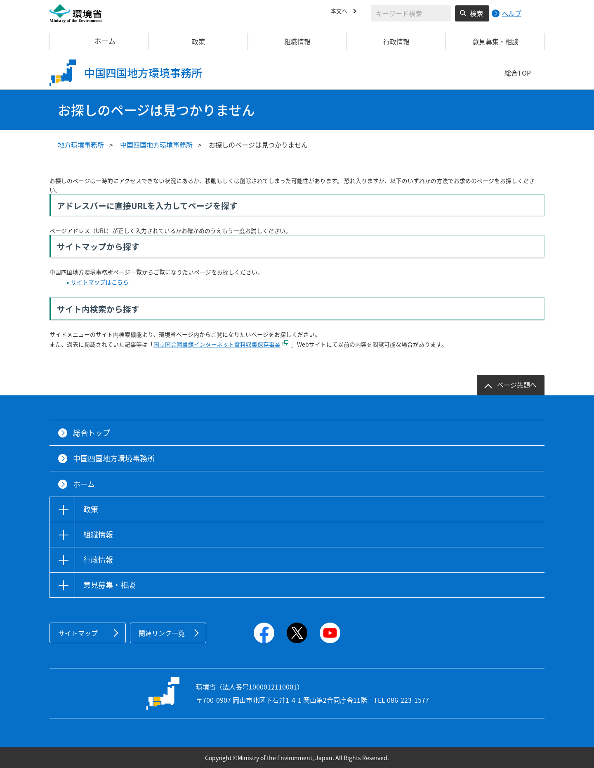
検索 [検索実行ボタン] (476, 13)
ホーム (99, 41)
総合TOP (517, 73)
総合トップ (91, 432)
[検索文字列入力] (411, 13)
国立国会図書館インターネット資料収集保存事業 (216, 344)
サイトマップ (78, 633)
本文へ (340, 12)
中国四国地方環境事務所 (156, 145)
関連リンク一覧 (162, 633)
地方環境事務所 (81, 145)
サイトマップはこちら (100, 282)
